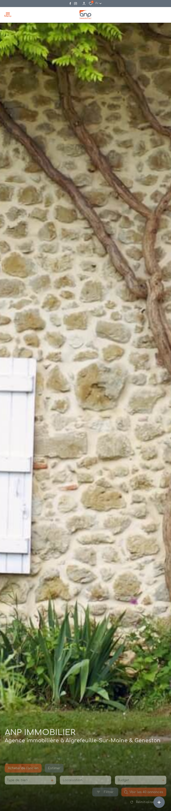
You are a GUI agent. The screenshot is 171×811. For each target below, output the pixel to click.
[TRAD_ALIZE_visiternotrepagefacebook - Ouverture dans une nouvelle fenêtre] (70, 3)
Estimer (54, 774)
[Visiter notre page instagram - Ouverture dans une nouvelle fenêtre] (75, 3)
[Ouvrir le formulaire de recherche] (105, 798)
